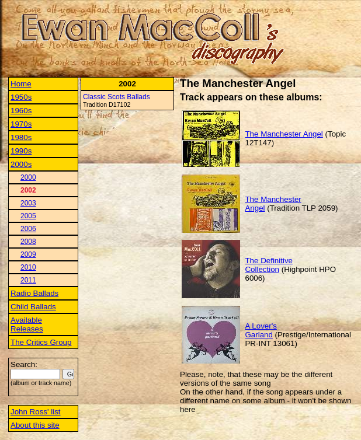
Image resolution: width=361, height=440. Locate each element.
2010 (28, 267)
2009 (28, 254)
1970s (21, 124)
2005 (28, 216)
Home (21, 83)
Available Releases (27, 324)
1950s (21, 97)
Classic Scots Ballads (116, 97)
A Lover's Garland (260, 330)
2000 (28, 177)
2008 (28, 242)
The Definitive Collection (269, 265)
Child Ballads (33, 306)
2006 (28, 229)
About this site (35, 425)
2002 (28, 190)
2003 (28, 203)
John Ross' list (36, 411)
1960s (21, 110)
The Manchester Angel (283, 134)
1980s (21, 137)
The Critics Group (41, 342)
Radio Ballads (34, 293)
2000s (21, 164)
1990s (21, 150)
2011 (28, 280)
